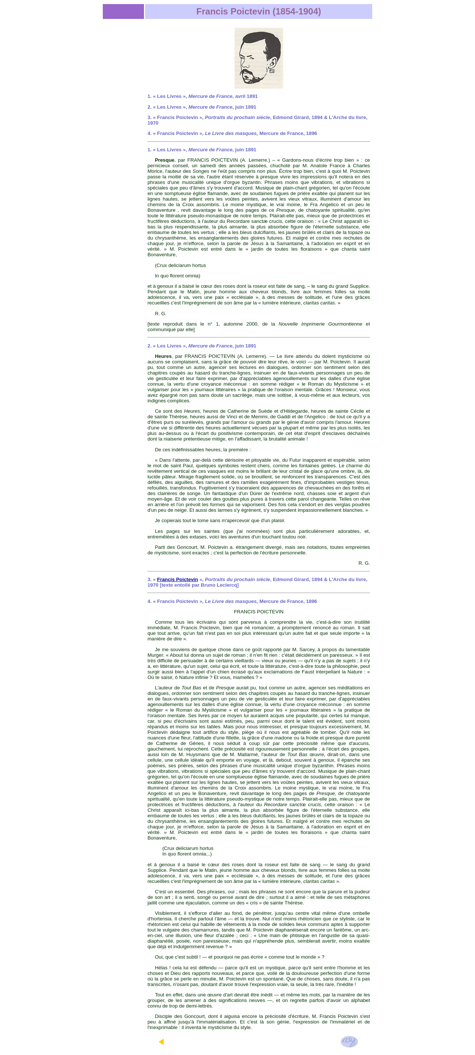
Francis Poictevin (177, 579)
